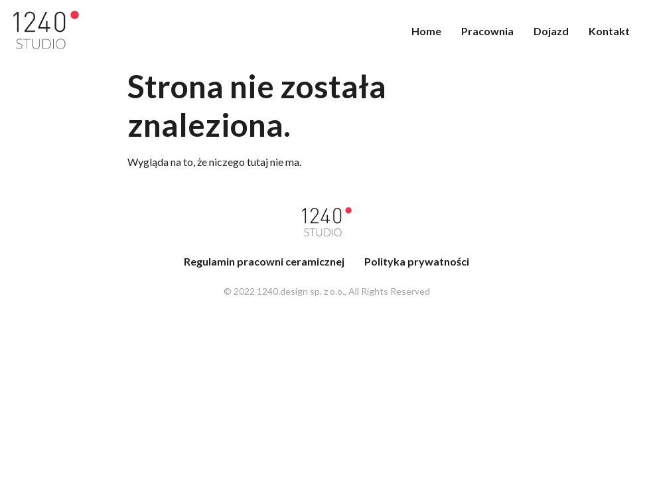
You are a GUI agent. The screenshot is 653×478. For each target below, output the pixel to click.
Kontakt (609, 31)
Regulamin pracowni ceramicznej (264, 261)
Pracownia (487, 31)
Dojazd (551, 31)
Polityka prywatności (416, 261)
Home (426, 31)
